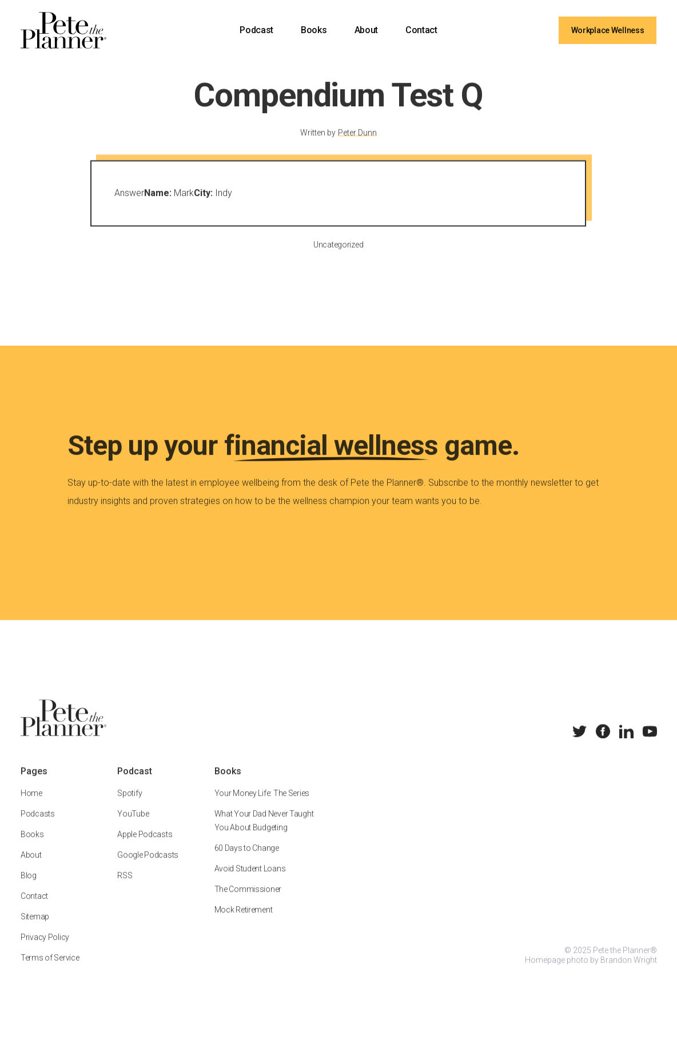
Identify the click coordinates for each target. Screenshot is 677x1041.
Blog (29, 886)
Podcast (256, 30)
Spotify (129, 804)
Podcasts (38, 825)
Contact (421, 30)
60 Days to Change (246, 859)
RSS (124, 886)
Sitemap (35, 927)
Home (31, 804)
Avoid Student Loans (249, 879)
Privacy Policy (45, 948)
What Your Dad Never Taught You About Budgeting (263, 831)
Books (313, 30)
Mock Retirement (243, 921)
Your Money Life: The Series (261, 804)
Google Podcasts (147, 866)
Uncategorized (338, 256)
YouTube (133, 825)
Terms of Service (50, 969)
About (366, 30)
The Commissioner (247, 900)
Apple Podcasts (144, 845)
